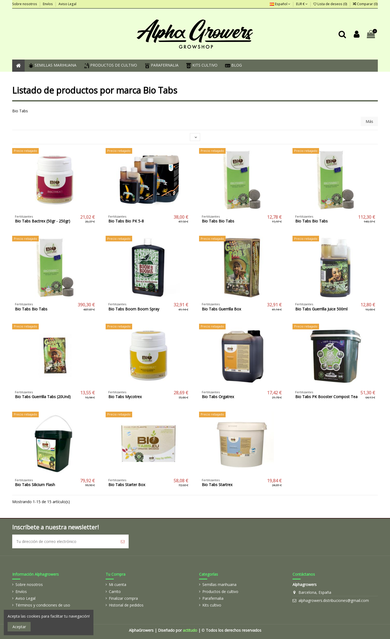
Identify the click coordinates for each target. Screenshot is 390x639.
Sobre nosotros (25, 4)
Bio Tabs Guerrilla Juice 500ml (321, 309)
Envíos (48, 4)
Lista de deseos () (330, 4)
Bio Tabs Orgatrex (218, 396)
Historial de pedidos (126, 605)
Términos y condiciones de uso (42, 605)
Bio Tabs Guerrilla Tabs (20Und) (43, 396)
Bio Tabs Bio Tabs (218, 221)
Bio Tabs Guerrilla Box (221, 309)
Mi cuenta (117, 584)
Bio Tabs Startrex (217, 484)
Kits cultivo (211, 605)
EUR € (302, 4)
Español (280, 4)
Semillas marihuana (219, 584)
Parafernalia (212, 598)
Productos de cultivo (220, 591)
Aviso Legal (67, 4)
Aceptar (19, 626)
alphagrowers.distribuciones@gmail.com (333, 600)
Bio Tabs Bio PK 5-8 (126, 221)
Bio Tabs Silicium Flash (35, 484)
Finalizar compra (123, 598)
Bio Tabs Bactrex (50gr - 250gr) (42, 221)
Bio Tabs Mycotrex (125, 396)
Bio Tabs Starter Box (126, 484)
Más (369, 121)
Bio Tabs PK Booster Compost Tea (326, 396)
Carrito (115, 591)
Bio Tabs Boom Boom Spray (133, 309)
